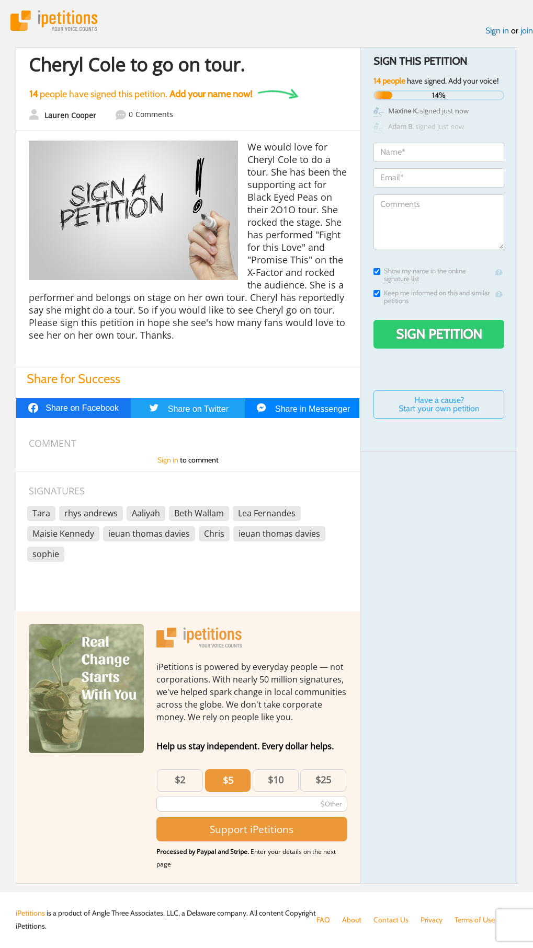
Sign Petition (439, 334)
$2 (180, 779)
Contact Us (391, 919)
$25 (323, 779)
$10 (275, 779)
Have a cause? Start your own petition (439, 404)
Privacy (432, 919)
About (351, 919)
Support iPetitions (251, 829)
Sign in (497, 31)
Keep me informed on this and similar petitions (431, 297)
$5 (228, 780)
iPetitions (53, 20)
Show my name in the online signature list (419, 275)
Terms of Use (475, 919)
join (526, 31)
